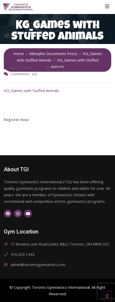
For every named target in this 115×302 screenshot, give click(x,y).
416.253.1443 (23, 254)
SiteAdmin (62, 67)
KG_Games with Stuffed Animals (31, 90)
